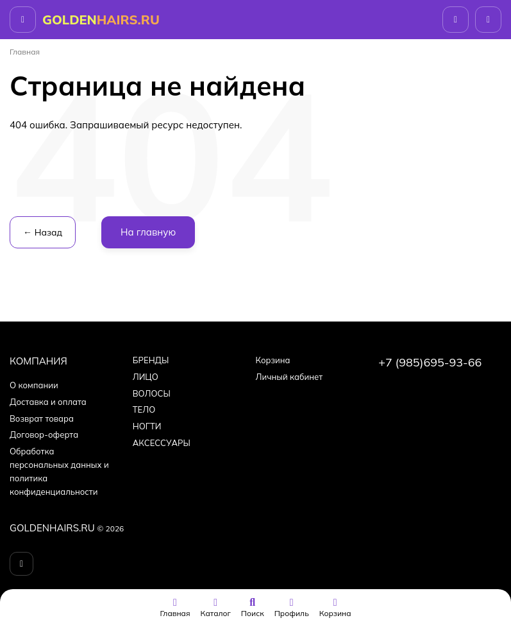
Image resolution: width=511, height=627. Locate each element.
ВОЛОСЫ (152, 393)
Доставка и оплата (48, 402)
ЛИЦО (145, 377)
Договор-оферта (44, 434)
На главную (148, 232)
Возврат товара (42, 418)
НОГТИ (147, 426)
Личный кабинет (289, 377)
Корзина (273, 360)
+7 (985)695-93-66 (430, 362)
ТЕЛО (144, 409)
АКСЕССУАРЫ (161, 443)
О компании (34, 385)
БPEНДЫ (151, 360)
